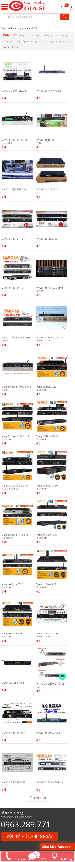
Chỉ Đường (60, 859)
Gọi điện (14, 859)
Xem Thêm (37, 797)
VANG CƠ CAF (40, 35)
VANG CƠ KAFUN (38, 41)
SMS (37, 859)
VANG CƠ (32, 28)
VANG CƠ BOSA (26, 35)
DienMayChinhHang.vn (12, 28)
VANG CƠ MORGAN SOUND (59, 41)
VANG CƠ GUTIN (22, 41)
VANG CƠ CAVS (54, 35)
